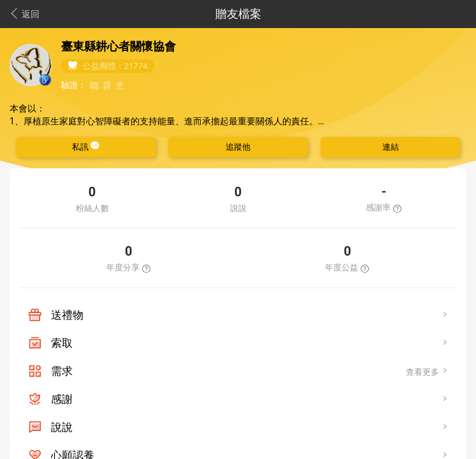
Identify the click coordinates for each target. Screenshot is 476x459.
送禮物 (67, 315)
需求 (62, 371)
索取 (62, 343)
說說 (62, 427)
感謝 (62, 399)
